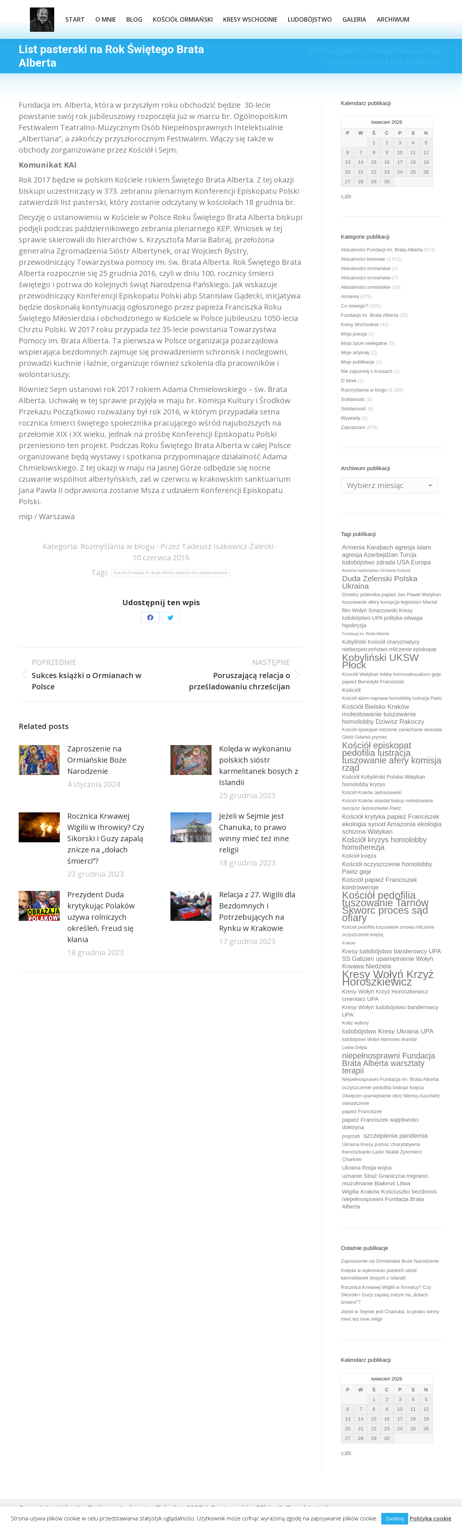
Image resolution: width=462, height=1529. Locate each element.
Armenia (350, 296)
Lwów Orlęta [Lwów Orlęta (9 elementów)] (354, 1047)
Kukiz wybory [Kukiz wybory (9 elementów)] (355, 1023)
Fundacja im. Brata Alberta (369, 315)
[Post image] (39, 760)
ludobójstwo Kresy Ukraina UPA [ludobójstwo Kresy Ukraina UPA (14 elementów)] (388, 1031)
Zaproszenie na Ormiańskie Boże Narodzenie (96, 760)
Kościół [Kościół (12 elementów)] (351, 690)
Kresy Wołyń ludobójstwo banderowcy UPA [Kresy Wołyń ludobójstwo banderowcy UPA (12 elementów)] (390, 1011)
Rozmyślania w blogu (117, 546)
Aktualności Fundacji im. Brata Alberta (382, 249)
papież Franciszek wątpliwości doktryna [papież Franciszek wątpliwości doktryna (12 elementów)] (380, 1123)
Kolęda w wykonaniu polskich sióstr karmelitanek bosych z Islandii (258, 765)
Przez (217, 546)
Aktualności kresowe (363, 259)
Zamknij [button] (395, 1518)
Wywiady (350, 418)
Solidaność (353, 399)
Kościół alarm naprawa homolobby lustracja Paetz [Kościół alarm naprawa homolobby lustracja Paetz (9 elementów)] (392, 698)
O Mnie (349, 380)
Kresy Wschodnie (360, 324)
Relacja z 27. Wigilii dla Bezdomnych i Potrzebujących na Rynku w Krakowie (257, 911)
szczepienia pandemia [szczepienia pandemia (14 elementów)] (396, 1135)
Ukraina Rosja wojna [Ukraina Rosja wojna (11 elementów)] (366, 1168)
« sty (346, 196)
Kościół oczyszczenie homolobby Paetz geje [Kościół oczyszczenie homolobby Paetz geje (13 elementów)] (387, 868)
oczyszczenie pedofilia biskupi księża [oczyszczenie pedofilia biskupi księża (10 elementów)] (383, 1087)
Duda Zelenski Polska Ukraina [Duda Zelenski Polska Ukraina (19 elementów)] (380, 582)
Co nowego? (354, 306)
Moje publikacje (358, 362)
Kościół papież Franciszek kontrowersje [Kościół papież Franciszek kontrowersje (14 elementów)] (379, 883)
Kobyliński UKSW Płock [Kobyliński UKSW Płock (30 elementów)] (380, 661)
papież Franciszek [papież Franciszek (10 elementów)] (362, 1111)
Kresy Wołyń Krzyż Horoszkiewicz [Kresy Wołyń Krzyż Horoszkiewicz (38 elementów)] (388, 978)
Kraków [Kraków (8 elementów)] (348, 943)
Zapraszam (353, 427)
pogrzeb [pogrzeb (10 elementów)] (351, 1136)
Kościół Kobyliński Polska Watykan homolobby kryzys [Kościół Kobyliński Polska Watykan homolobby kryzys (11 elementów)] (383, 780)
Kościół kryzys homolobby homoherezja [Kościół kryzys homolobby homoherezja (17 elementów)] (384, 843)
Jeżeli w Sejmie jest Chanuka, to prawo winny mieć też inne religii (254, 833)
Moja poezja (354, 334)
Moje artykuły (355, 352)
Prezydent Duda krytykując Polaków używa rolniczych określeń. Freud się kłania (101, 916)
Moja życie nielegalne (364, 343)
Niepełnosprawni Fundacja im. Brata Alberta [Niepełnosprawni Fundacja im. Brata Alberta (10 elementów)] (390, 1079)
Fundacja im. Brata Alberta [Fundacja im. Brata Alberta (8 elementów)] (365, 633)
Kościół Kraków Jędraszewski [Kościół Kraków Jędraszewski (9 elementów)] (371, 792)
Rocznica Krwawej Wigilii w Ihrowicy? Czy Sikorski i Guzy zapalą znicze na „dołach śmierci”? (105, 838)
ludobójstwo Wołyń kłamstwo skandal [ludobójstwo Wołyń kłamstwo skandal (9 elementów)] (379, 1039)
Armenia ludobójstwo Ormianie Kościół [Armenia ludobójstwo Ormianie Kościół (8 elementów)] (376, 570)
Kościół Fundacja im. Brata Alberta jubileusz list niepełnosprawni (170, 573)
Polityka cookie (431, 1518)
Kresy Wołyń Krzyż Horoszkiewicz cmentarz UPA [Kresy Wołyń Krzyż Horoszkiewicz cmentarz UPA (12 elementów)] (385, 995)
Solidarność (353, 408)
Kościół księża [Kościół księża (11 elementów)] (359, 856)
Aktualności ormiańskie (366, 268)
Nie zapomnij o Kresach (366, 371)
